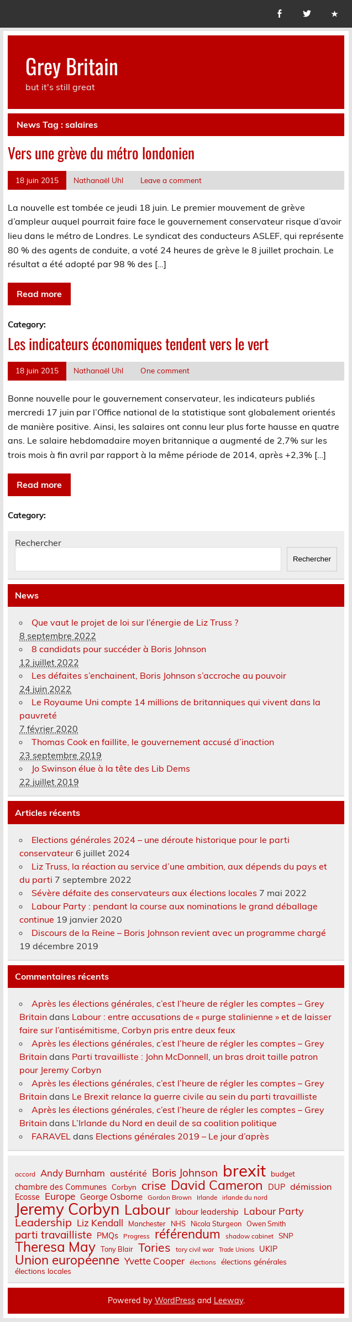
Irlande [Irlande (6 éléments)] (207, 1197)
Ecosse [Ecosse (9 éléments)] (27, 1197)
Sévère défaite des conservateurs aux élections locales (144, 892)
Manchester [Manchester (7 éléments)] (147, 1223)
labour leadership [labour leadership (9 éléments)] (207, 1212)
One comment (165, 370)
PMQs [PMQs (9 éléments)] (107, 1236)
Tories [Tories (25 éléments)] (154, 1247)
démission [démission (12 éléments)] (311, 1186)
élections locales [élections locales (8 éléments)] (43, 1271)
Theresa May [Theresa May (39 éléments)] (55, 1246)
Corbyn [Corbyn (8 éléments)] (124, 1187)
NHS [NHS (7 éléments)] (178, 1223)
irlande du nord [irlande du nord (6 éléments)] (244, 1197)
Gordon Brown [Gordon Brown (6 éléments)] (170, 1197)
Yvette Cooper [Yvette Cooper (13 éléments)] (154, 1261)
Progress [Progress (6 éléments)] (136, 1236)
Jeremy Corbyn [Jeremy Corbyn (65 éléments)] (67, 1209)
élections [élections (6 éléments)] (203, 1262)
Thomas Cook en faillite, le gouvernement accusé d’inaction (152, 741)
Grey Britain (71, 65)
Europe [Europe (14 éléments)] (60, 1196)
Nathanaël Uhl (98, 180)
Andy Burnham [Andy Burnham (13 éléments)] (72, 1173)
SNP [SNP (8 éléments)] (286, 1236)
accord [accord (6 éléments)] (25, 1174)
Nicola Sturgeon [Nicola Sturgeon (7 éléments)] (216, 1223)
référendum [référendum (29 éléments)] (187, 1234)
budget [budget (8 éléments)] (283, 1174)
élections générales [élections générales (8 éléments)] (254, 1262)
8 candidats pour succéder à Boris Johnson (118, 648)
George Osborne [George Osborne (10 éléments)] (111, 1197)
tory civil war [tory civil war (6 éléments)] (195, 1249)
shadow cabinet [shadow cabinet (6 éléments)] (249, 1236)
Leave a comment (171, 180)
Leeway (228, 1300)
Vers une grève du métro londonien (101, 153)
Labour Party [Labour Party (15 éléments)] (273, 1211)
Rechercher (38, 542)
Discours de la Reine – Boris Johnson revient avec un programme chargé (178, 932)
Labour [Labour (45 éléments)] (147, 1209)
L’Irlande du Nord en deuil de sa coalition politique (174, 1122)
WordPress (175, 1300)
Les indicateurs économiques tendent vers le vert (138, 343)
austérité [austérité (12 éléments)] (128, 1173)
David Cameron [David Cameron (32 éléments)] (217, 1185)
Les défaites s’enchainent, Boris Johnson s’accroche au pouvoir (158, 675)
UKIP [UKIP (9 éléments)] (268, 1249)
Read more (39, 293)
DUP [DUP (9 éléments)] (276, 1187)
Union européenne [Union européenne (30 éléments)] (67, 1260)
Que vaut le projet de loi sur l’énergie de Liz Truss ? (134, 622)
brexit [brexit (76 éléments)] (244, 1171)
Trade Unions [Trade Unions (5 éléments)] (236, 1250)
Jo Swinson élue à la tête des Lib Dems (110, 768)
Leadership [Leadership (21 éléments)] (43, 1222)
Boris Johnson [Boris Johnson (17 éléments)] (185, 1173)
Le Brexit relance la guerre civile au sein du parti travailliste (194, 1096)
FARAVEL (51, 1136)
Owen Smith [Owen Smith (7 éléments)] (266, 1223)
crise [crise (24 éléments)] (153, 1185)
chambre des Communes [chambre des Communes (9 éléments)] (61, 1187)
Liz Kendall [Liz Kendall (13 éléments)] (100, 1223)
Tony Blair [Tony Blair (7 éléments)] (117, 1249)
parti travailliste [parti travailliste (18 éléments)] (53, 1235)
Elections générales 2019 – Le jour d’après (182, 1136)
